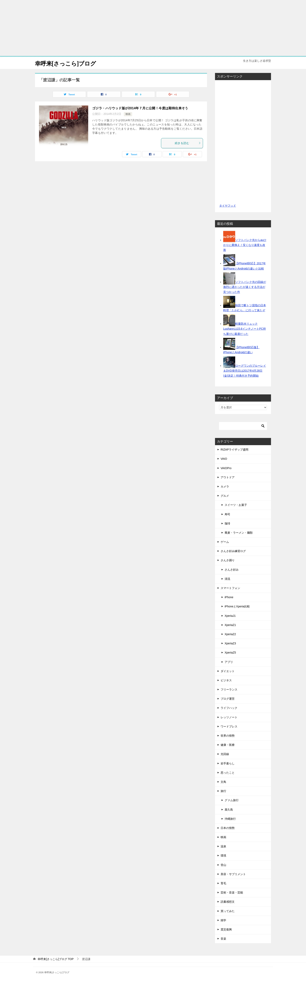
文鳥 (223, 781)
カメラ (225, 486)
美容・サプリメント (233, 874)
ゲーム (225, 541)
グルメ (225, 495)
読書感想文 (228, 901)
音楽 (223, 938)
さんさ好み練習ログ (233, 551)
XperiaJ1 (230, 615)
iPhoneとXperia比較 (237, 606)
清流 (227, 578)
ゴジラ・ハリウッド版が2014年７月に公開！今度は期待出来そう (140, 108)
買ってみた (228, 911)
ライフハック (229, 707)
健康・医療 (228, 744)
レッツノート (229, 717)
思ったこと (228, 772)
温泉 (223, 846)
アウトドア (228, 477)
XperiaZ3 (230, 643)
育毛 (223, 883)
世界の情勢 (228, 735)
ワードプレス (229, 726)
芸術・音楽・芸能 (232, 892)
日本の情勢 (228, 828)
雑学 (223, 920)
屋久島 (229, 809)
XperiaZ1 (230, 625)
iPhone (229, 597)
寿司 (227, 514)
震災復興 (226, 929)
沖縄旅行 (230, 818)
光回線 (225, 754)
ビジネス (226, 680)
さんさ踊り (228, 560)
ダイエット (228, 671)
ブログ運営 (228, 698)
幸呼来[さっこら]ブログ (67, 62)
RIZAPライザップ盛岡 (234, 449)
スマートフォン (230, 588)
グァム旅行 (232, 800)
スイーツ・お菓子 (236, 504)
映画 (128, 114)
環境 (223, 855)
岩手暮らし (228, 763)
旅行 (223, 791)
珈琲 (227, 523)
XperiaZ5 (230, 652)
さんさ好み (232, 569)
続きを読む (188, 143)
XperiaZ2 (230, 634)
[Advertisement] (153, 28)
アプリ (229, 662)
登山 (223, 865)
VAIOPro (226, 468)
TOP (56, 959)
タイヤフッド (227, 205)
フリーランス (229, 689)
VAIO (224, 458)
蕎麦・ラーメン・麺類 (239, 532)
